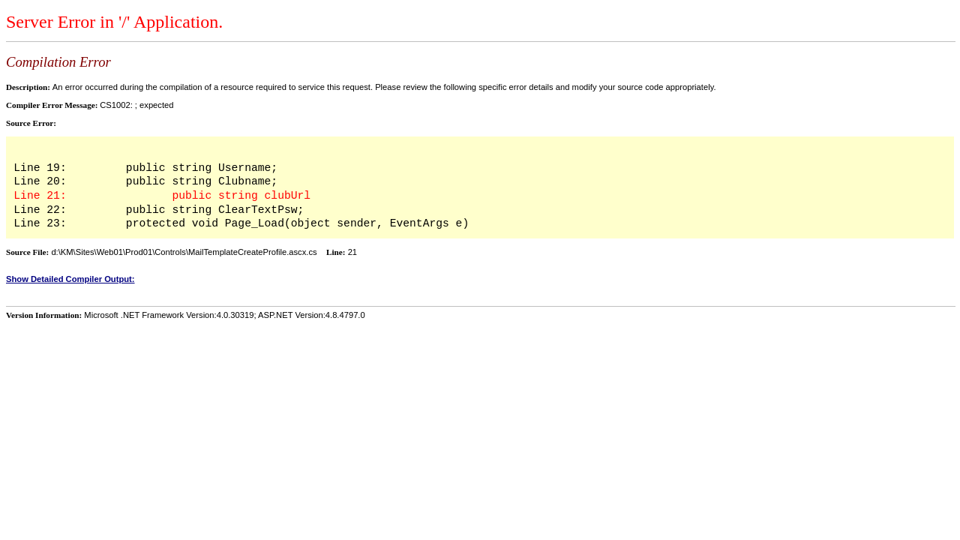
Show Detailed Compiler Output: (70, 279)
